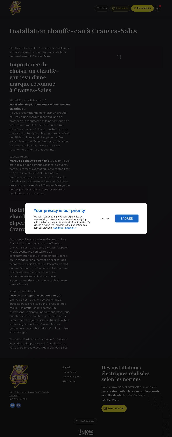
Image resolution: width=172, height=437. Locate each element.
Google (57, 228)
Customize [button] (105, 218)
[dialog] (86, 218)
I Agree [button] (127, 218)
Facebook (69, 228)
